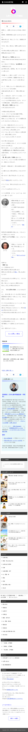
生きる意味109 (8, 438)
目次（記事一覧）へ (7, 370)
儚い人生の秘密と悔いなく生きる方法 (13, 354)
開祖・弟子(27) (6, 617)
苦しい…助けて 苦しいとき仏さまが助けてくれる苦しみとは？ (16, 546)
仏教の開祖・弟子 (7, 571)
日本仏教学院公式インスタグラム (15, 698)
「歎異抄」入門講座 (7, 646)
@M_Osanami (17, 426)
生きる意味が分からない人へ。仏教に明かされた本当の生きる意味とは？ (17, 348)
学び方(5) (5, 634)
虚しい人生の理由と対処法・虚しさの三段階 (16, 490)
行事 (4, 567)
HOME (8, 595)
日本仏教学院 (11, 408)
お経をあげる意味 (12, 516)
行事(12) (5, 614)
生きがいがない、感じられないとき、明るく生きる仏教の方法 (16, 483)
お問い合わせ (13, 422)
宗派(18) (5, 628)
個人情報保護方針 (7, 664)
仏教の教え (5, 557)
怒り (16, 272)
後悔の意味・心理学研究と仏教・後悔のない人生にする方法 (13, 359)
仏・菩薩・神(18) (7, 621)
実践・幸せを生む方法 (8, 560)
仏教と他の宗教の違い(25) (9, 631)
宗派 (4, 581)
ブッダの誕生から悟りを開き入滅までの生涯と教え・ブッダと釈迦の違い (16, 504)
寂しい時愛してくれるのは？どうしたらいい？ (16, 524)
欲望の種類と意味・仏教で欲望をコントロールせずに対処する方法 (16, 539)
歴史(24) (5, 624)
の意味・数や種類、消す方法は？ (16, 475)
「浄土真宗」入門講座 (8, 649)
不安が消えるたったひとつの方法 (13, 440)
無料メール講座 (14, 718)
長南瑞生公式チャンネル (16, 428)
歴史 (4, 577)
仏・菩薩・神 (6, 574)
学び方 (4, 588)
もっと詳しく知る (15, 334)
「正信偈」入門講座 (7, 643)
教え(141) (5, 604)
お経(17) (5, 611)
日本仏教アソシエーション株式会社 (14, 414)
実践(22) (5, 607)
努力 (7, 180)
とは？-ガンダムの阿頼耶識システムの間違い (17, 497)
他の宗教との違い (7, 584)
